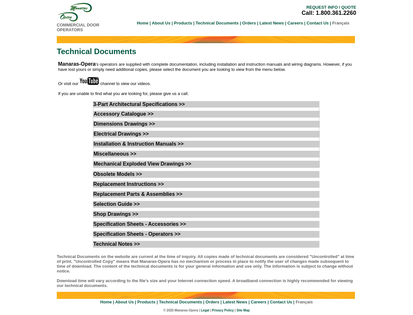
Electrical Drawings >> (121, 134)
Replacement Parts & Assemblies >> (137, 194)
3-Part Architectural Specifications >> (139, 104)
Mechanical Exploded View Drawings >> (142, 164)
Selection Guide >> (116, 204)
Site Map (243, 310)
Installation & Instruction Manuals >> (139, 144)
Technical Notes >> (116, 244)
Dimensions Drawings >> (124, 124)
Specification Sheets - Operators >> (136, 234)
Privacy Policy (223, 310)
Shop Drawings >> (115, 214)
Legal (205, 310)
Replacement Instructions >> (128, 184)
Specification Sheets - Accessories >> (139, 224)
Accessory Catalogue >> (124, 114)
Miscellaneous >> (115, 154)
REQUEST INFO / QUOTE (331, 7)
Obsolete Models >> (117, 174)
